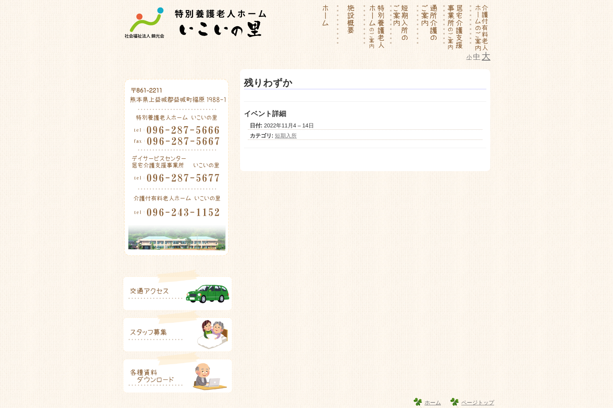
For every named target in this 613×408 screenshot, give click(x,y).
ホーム (433, 402)
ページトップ (477, 402)
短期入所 (286, 135)
